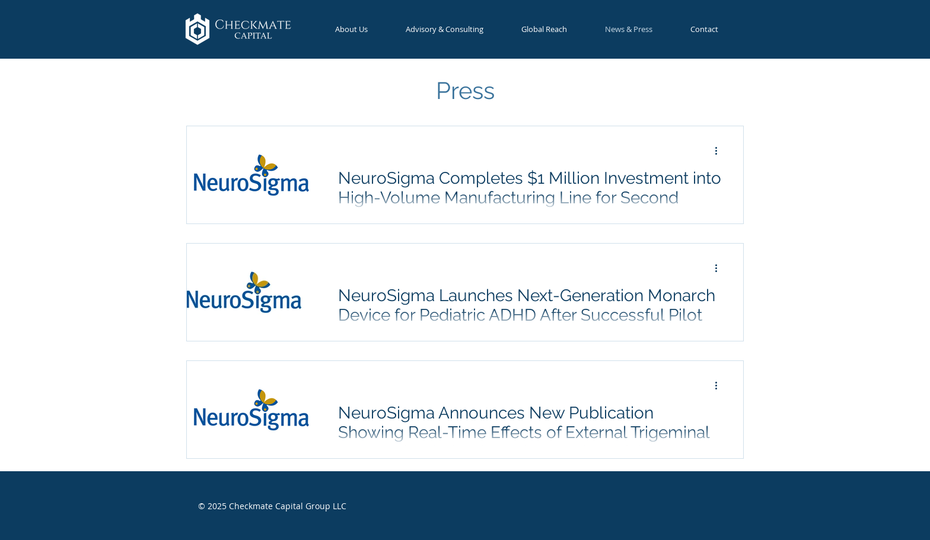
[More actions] (720, 150)
